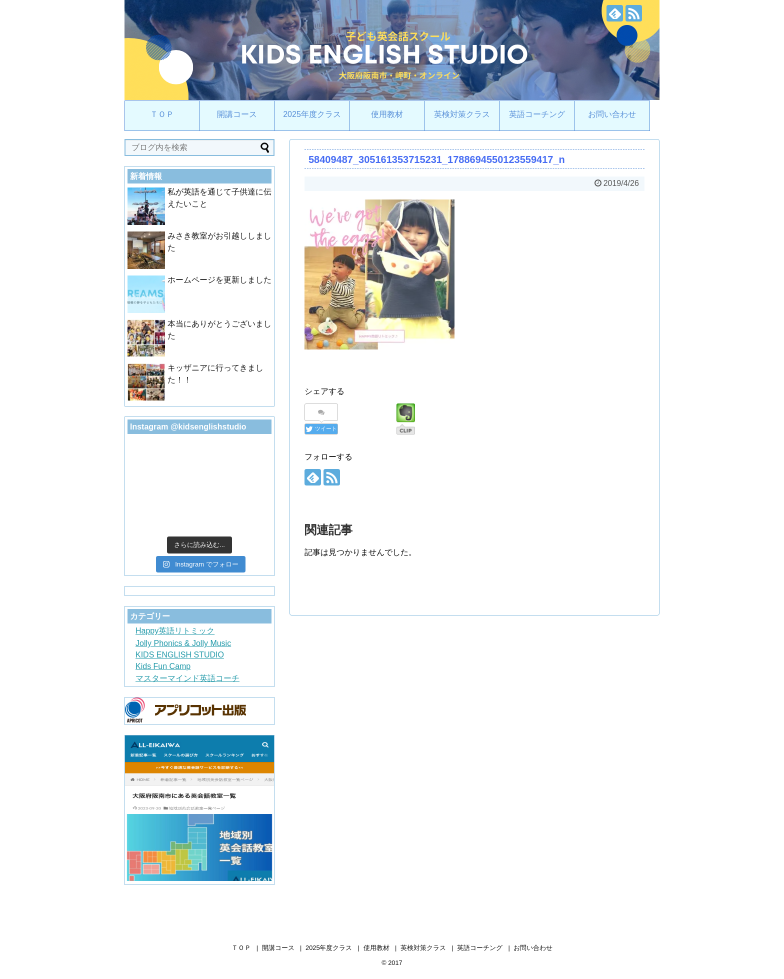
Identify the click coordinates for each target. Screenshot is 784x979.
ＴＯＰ (162, 114)
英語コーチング (537, 114)
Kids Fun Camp (163, 666)
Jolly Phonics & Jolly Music (183, 643)
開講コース (237, 114)
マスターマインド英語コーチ (188, 678)
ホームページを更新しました (220, 280)
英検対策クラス (462, 114)
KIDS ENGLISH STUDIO (180, 654)
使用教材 (387, 114)
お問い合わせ (612, 114)
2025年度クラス (312, 114)
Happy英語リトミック (175, 630)
